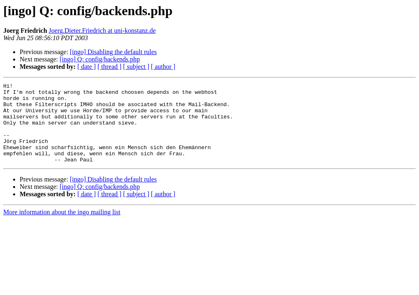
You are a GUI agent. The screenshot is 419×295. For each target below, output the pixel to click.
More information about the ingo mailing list (61, 228)
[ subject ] (136, 66)
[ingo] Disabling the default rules (113, 51)
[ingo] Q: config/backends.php (100, 59)
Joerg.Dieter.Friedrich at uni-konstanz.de (102, 30)
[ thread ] (109, 66)
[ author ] (163, 66)
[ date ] (86, 66)
